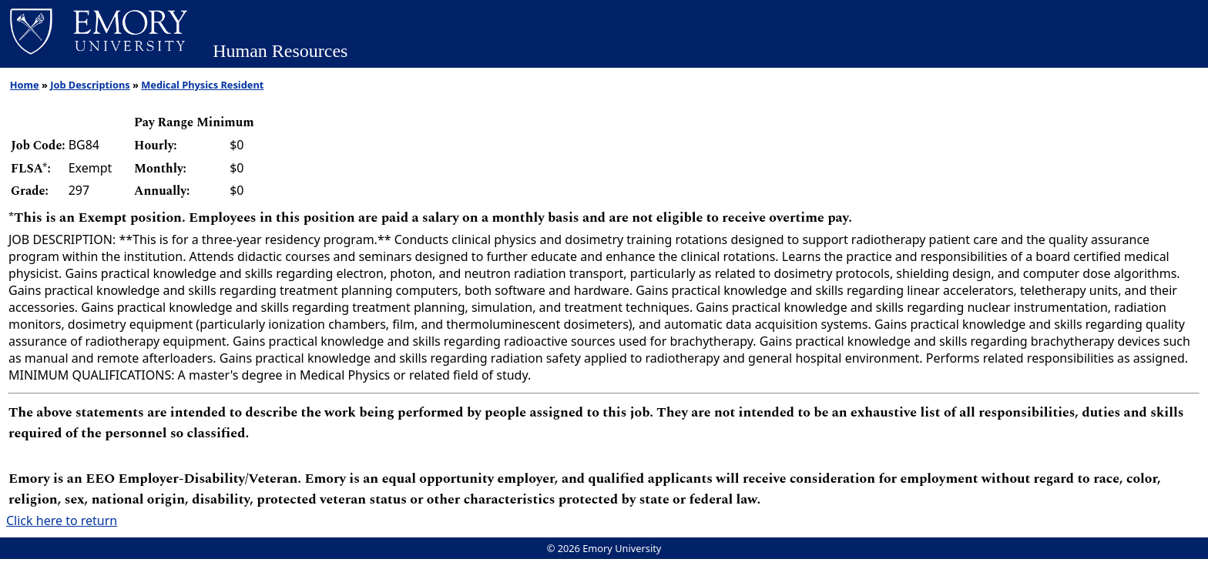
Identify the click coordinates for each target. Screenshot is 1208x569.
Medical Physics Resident (202, 85)
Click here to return (61, 520)
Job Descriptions (89, 85)
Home (24, 85)
